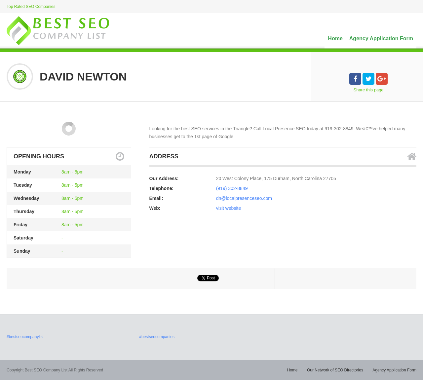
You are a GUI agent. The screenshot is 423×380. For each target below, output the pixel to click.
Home (335, 38)
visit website (228, 208)
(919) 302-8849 (232, 188)
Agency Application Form (381, 38)
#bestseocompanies (156, 336)
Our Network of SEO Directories (335, 370)
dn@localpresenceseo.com (244, 198)
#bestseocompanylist (25, 336)
